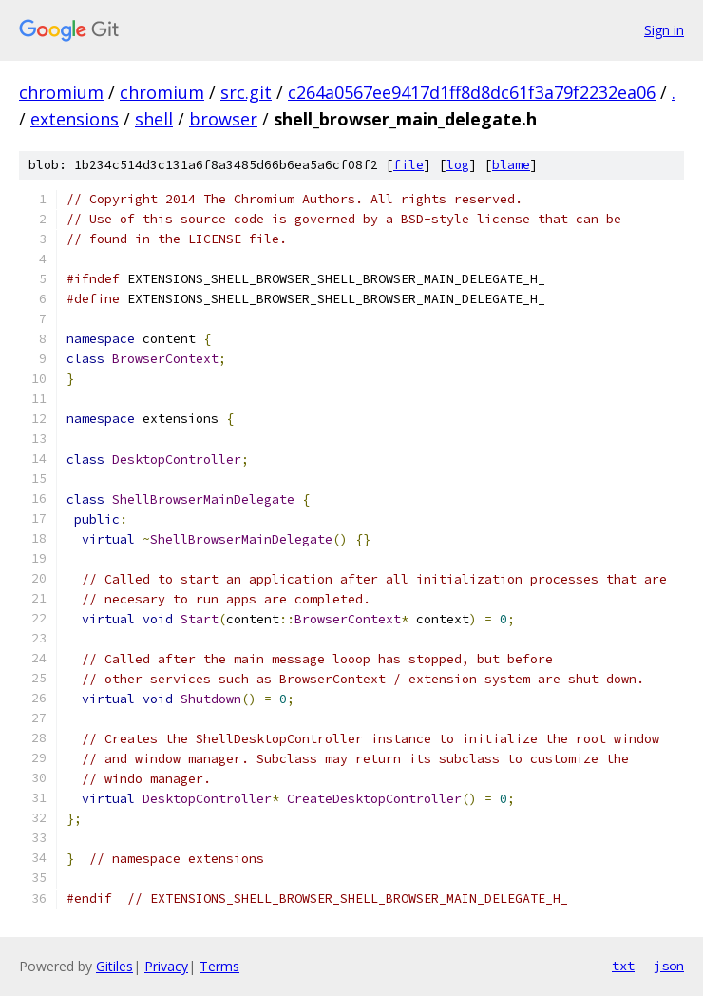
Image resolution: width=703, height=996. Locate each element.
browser (223, 118)
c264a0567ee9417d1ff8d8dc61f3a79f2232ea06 (472, 92)
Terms (219, 966)
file (408, 165)
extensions (74, 118)
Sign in (664, 30)
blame (511, 165)
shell (154, 118)
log (457, 165)
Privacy (166, 966)
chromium (61, 92)
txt (623, 965)
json (669, 965)
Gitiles (114, 966)
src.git (246, 92)
